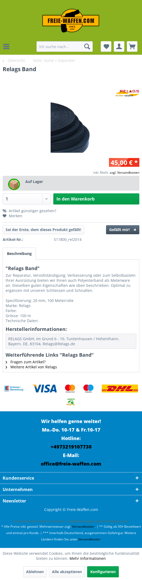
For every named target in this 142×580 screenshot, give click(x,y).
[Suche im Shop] (64, 46)
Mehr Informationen (88, 558)
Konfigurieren (103, 571)
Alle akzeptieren (67, 571)
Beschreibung (19, 253)
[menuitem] (7, 46)
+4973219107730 (71, 446)
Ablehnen (35, 571)
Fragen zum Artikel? (26, 361)
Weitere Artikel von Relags (31, 366)
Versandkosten (83, 526)
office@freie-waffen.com (71, 463)
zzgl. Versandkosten (124, 172)
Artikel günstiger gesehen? (29, 210)
